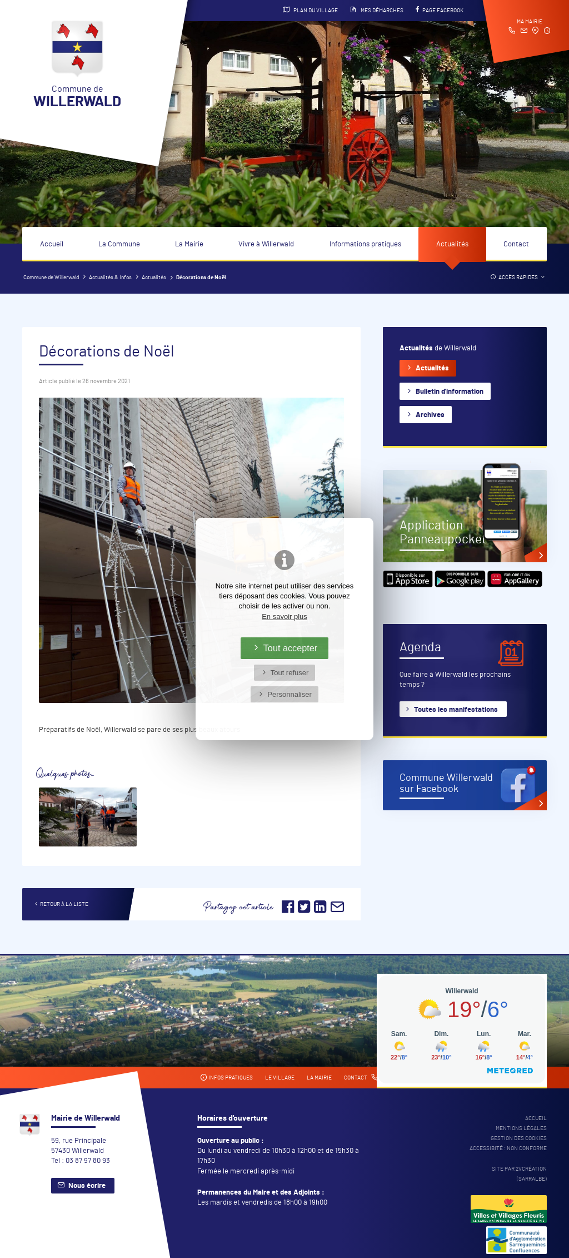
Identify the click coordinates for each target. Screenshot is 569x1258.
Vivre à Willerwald (266, 244)
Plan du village (310, 10)
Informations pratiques (365, 244)
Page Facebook (439, 10)
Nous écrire (87, 1186)
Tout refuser (290, 672)
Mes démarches (376, 10)
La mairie (319, 1078)
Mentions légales (521, 1128)
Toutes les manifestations (456, 710)
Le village (280, 1078)
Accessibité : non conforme (508, 1148)
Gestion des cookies (519, 1138)
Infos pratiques (226, 1077)
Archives (430, 415)
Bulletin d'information (449, 391)
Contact (516, 244)
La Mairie (189, 244)
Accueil (51, 244)
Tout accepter (290, 648)
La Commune (119, 244)
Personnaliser (289, 694)
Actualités (452, 244)
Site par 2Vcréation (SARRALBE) (519, 1174)
